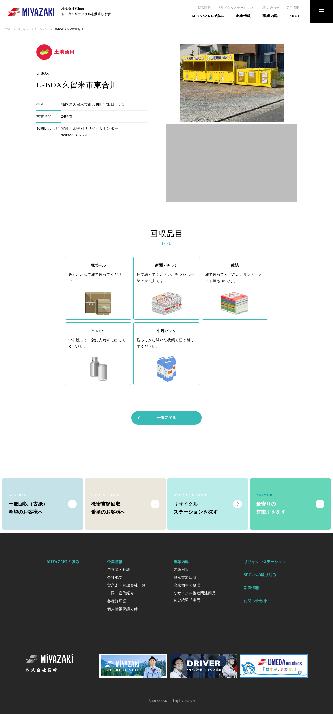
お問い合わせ (270, 7)
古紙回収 (181, 570)
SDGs (294, 16)
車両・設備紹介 (120, 593)
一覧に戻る (156, 418)
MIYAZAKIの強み (208, 16)
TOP (7, 29)
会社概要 (115, 577)
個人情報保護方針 (122, 609)
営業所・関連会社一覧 (126, 585)
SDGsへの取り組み (260, 575)
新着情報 (204, 7)
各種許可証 (116, 601)
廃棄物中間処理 (187, 585)
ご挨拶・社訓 (118, 570)
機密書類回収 (185, 577)
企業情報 (243, 16)
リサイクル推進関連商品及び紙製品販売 (195, 596)
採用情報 (292, 7)
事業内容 (270, 16)
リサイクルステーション (235, 7)
